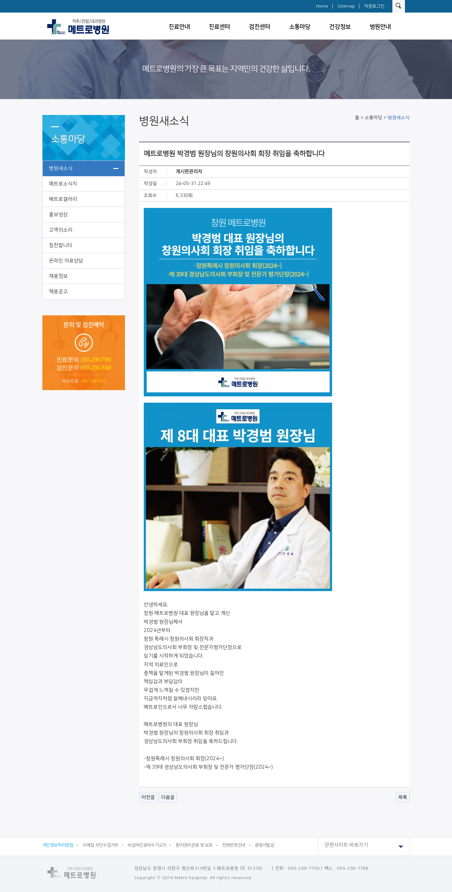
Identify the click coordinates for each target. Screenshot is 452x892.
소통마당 (299, 27)
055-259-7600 (96, 367)
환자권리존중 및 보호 (194, 845)
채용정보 (58, 276)
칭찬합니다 (61, 245)
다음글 (168, 797)
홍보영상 (58, 214)
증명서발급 (264, 845)
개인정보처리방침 (57, 845)
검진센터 (259, 27)
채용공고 (58, 291)
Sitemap (346, 6)
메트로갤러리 (63, 199)
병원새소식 (61, 168)
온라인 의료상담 (66, 261)
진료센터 (219, 27)
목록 (402, 797)
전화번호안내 (233, 845)
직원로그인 (374, 6)
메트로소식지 (63, 184)
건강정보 (340, 27)
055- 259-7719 (93, 381)
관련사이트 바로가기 (364, 846)
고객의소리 (61, 230)
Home (322, 6)
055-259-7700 (96, 359)
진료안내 (179, 27)
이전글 (148, 797)
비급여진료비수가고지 (147, 845)
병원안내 (380, 27)
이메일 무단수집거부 (100, 845)
